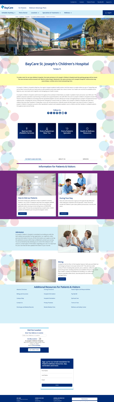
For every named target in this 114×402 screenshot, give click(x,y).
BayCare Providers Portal (40, 398)
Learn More (63, 206)
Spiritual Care (75, 291)
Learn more (22, 206)
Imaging (18, 393)
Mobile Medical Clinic (49, 300)
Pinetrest (57, 113)
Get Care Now (19, 395)
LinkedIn (60, 113)
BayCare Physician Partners (40, 400)
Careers (82, 2)
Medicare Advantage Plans (37, 8)
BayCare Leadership (58, 397)
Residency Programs (39, 395)
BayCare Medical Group (40, 399)
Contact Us (73, 2)
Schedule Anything (8, 13)
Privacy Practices (48, 295)
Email (43, 373)
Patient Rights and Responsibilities (80, 282)
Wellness (67, 13)
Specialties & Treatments (51, 13)
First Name (45, 363)
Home (17, 16)
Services (86, 152)
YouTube (63, 113)
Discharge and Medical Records (25, 300)
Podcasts (66, 113)
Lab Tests (19, 396)
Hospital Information (49, 287)
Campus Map (20, 291)
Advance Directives (22, 282)
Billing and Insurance (22, 287)
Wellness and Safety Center (78, 300)
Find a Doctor (23, 13)
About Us (62, 152)
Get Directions (34, 343)
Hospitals (27, 16)
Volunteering (37, 393)
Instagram (54, 113)
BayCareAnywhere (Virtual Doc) (23, 397)
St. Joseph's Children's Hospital (38, 16)
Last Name (45, 368)
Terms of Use (75, 295)
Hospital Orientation (49, 291)
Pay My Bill (100, 2)
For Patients (22, 8)
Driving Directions (49, 282)
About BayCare (57, 392)
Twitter (51, 113)
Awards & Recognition (58, 396)
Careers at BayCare (84, 395)
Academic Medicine (58, 393)
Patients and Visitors (50, 16)
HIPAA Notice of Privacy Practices (60, 399)
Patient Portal (91, 2)
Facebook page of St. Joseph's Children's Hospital (48, 113)
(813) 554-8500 (36, 338)
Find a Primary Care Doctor (22, 392)
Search (108, 2)
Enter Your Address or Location (34, 326)
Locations (34, 13)
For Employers (20, 399)
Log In (109, 13)
